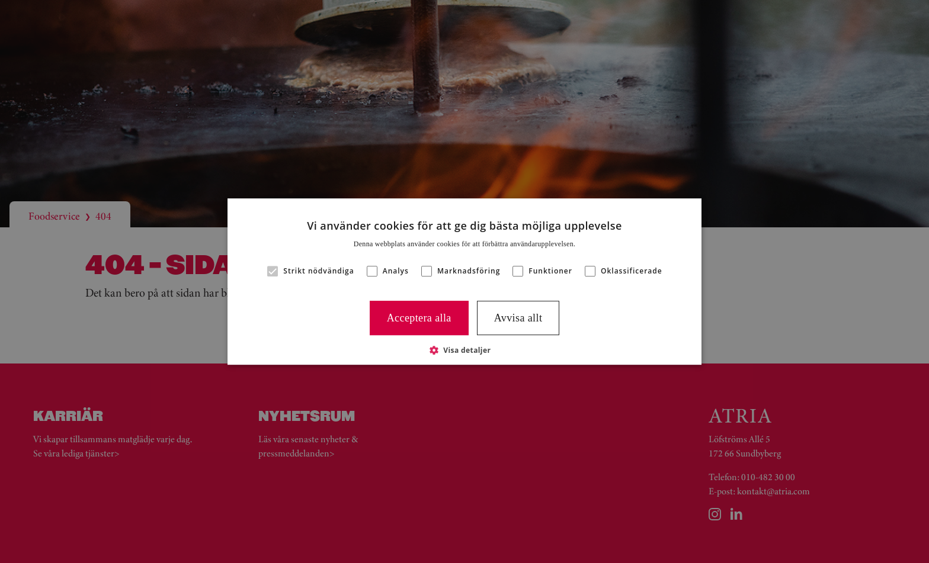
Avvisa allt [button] (518, 318)
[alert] (464, 281)
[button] (464, 350)
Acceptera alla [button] (419, 318)
